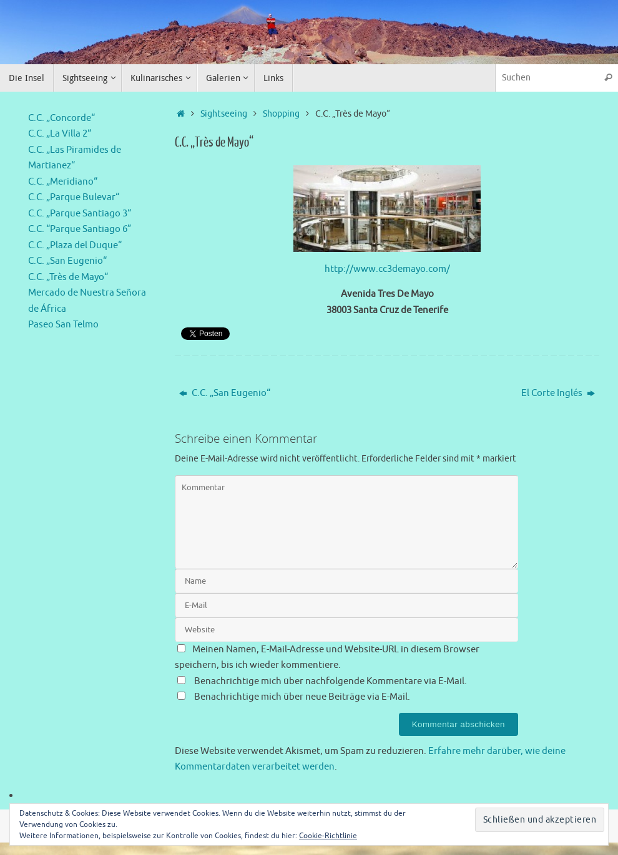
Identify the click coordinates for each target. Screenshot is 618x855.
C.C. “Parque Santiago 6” (79, 229)
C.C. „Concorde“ (61, 118)
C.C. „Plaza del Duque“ (75, 245)
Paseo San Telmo (63, 325)
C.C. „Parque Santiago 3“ (79, 214)
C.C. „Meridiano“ (62, 182)
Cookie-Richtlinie (328, 836)
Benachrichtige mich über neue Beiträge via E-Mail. (302, 697)
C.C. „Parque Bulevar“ (73, 197)
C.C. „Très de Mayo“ (68, 277)
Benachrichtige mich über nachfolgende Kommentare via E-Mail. (330, 681)
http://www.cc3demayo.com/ (387, 269)
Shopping (281, 114)
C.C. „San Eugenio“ (224, 393)
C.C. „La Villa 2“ (59, 134)
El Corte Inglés (558, 393)
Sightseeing (223, 114)
